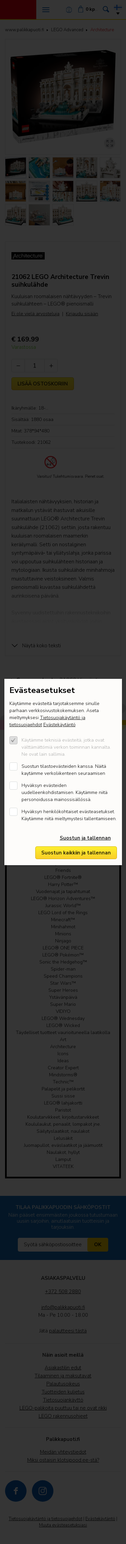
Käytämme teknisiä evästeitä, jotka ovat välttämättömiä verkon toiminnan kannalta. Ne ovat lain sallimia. (66, 747)
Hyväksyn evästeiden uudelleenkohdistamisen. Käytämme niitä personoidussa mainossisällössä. (65, 792)
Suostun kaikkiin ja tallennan (76, 852)
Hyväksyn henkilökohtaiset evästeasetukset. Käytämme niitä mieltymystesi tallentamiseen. (69, 815)
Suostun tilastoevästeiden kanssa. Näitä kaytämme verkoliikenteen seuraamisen (64, 770)
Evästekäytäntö (59, 724)
